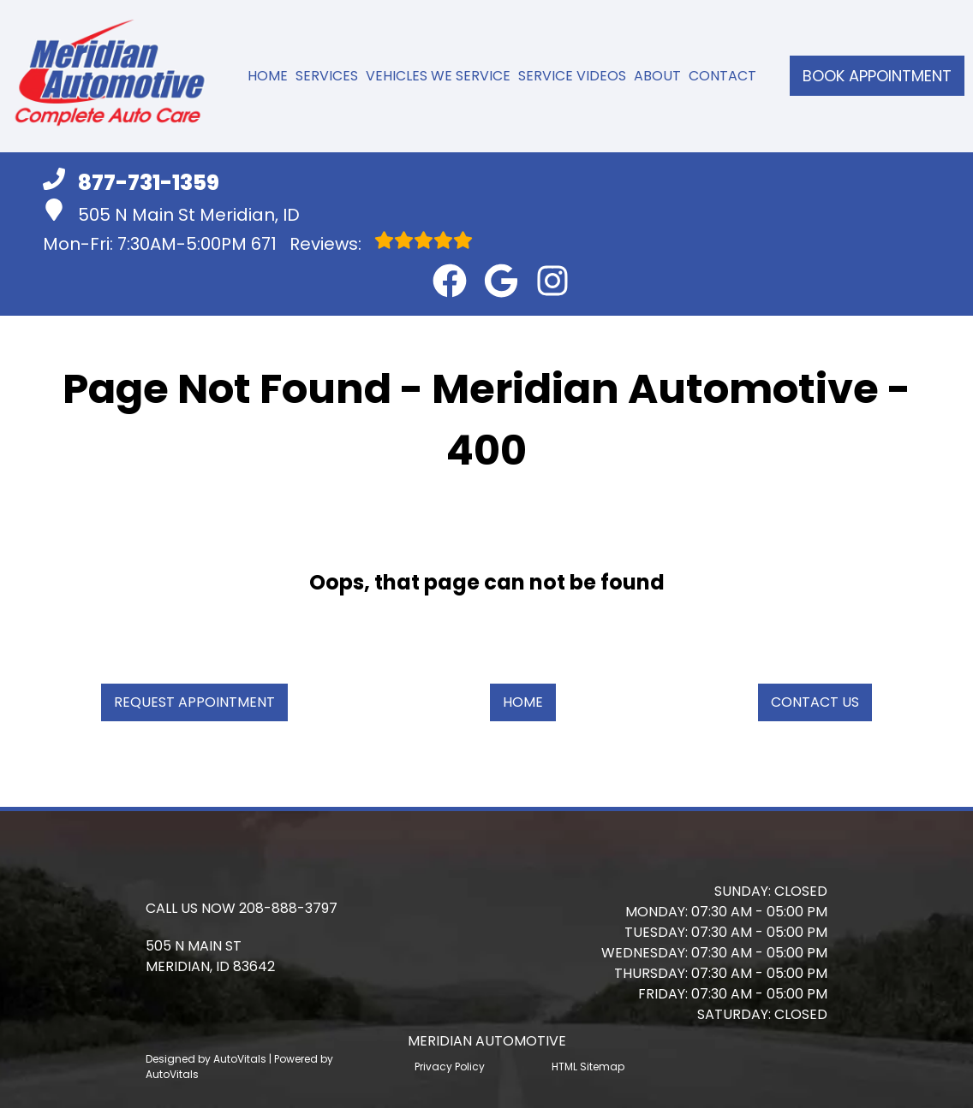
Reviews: (362, 243)
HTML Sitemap (588, 1066)
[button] (450, 281)
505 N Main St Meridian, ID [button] (171, 212)
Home (268, 76)
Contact (722, 76)
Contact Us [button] (815, 702)
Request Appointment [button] (194, 702)
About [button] (657, 76)
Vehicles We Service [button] (438, 76)
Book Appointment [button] (877, 75)
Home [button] (523, 702)
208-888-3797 (288, 908)
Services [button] (326, 76)
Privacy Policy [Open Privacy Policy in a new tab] (450, 1066)
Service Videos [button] (572, 76)
